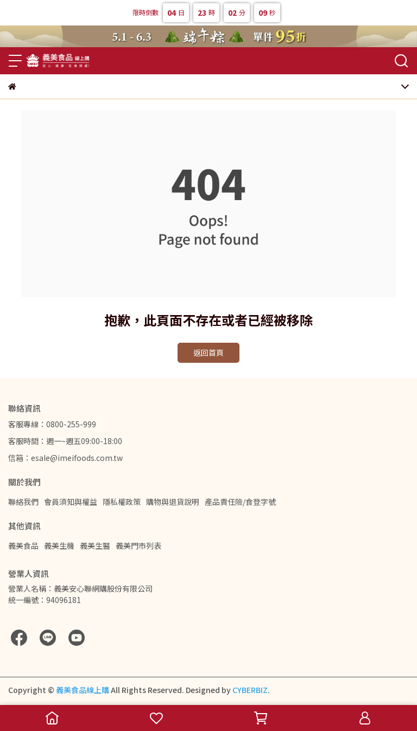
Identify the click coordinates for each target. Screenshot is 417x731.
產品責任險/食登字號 (240, 501)
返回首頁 (208, 352)
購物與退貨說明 (172, 501)
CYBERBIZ (250, 689)
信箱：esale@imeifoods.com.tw (65, 457)
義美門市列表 (138, 545)
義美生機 (59, 545)
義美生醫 (95, 545)
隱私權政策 (122, 501)
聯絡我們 (23, 501)
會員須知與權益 (70, 501)
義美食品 (23, 545)
